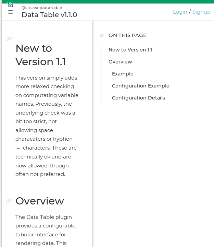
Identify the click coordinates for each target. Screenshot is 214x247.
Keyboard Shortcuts (41, 203)
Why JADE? (31, 83)
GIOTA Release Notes (43, 239)
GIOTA (25, 191)
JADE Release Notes (41, 227)
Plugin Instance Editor (44, 131)
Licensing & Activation (44, 179)
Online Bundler (36, 167)
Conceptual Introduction (47, 95)
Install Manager (36, 155)
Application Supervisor (45, 143)
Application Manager (43, 119)
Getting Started (36, 107)
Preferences (32, 215)
